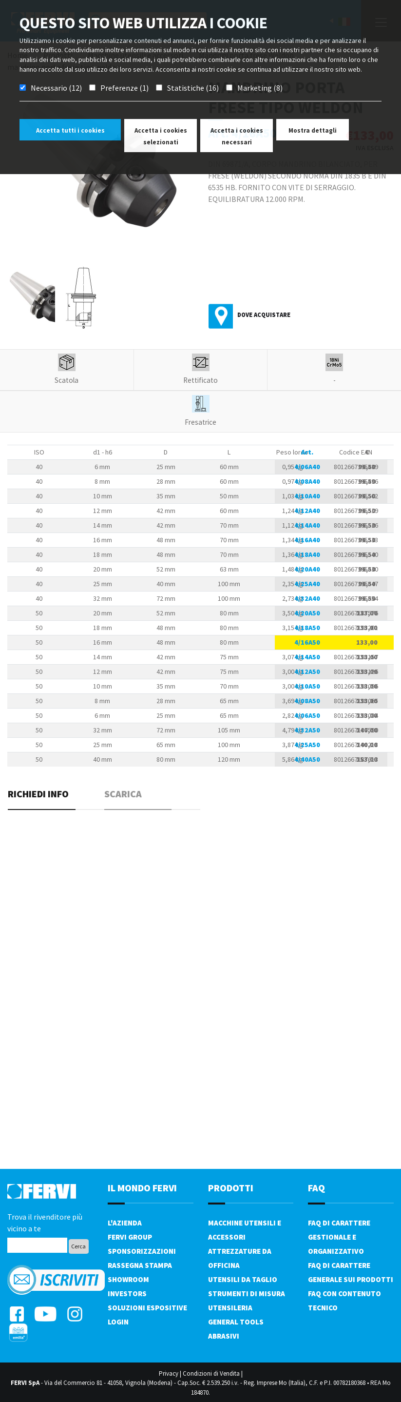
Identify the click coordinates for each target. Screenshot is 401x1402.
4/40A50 (307, 759)
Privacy (168, 1373)
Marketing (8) (260, 88)
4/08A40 (307, 481)
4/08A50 (307, 700)
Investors (127, 1293)
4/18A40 (307, 554)
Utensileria (230, 1307)
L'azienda (125, 1222)
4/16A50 (307, 642)
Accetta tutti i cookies (70, 130)
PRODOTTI (230, 1188)
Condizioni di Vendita (211, 1373)
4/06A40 (307, 466)
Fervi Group (130, 1237)
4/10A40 (307, 496)
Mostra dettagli (312, 130)
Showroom (128, 1279)
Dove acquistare (263, 314)
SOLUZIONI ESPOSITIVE (147, 1307)
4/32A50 (307, 730)
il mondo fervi (142, 1188)
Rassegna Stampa (140, 1265)
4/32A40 (307, 598)
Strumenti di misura (246, 1293)
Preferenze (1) (124, 88)
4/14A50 (307, 656)
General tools (236, 1321)
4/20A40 (307, 569)
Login (118, 1321)
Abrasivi (223, 1336)
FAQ (316, 1188)
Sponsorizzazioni (142, 1251)
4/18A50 (307, 627)
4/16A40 (307, 539)
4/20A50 (307, 613)
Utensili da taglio (242, 1279)
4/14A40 (307, 525)
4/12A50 (307, 671)
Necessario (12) (56, 88)
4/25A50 (307, 744)
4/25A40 (307, 583)
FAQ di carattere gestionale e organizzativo (339, 1237)
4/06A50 (307, 715)
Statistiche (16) (193, 88)
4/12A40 (307, 510)
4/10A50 (307, 686)
